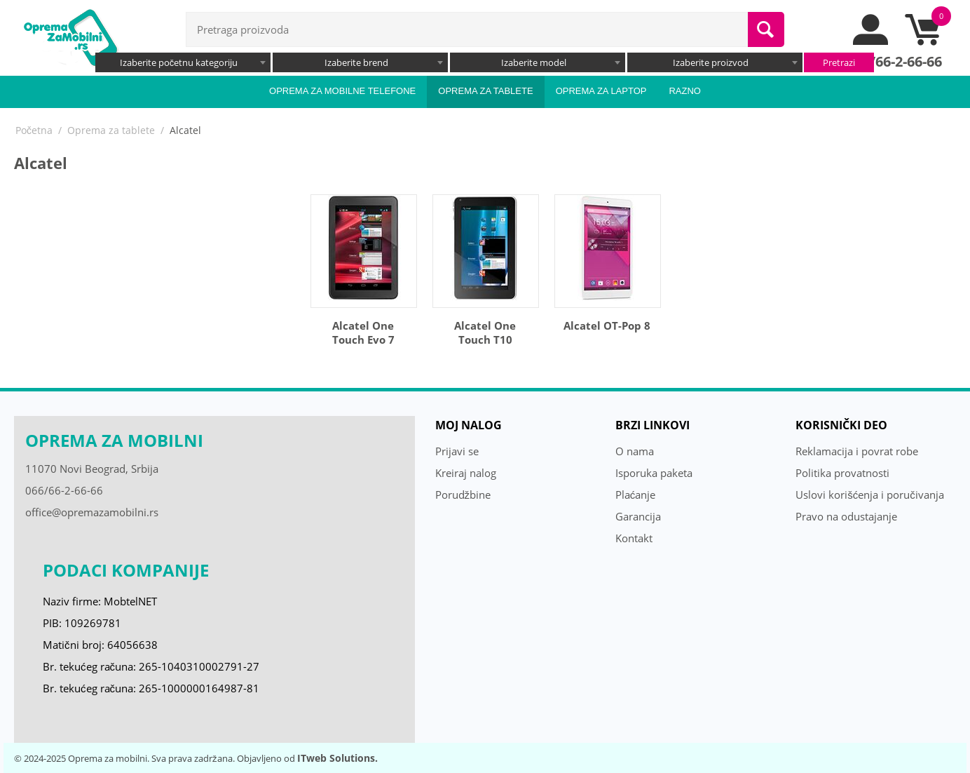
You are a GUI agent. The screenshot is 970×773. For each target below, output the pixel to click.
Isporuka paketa (653, 473)
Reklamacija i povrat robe (856, 451)
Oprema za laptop (601, 91)
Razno (685, 91)
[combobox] (183, 62)
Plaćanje (635, 495)
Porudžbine (463, 495)
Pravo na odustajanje (846, 516)
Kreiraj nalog (465, 473)
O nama (634, 451)
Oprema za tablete (485, 91)
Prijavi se (457, 451)
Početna (34, 130)
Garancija (638, 516)
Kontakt (634, 538)
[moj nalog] (871, 41)
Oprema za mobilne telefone (342, 91)
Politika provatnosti (842, 473)
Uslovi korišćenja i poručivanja (869, 495)
